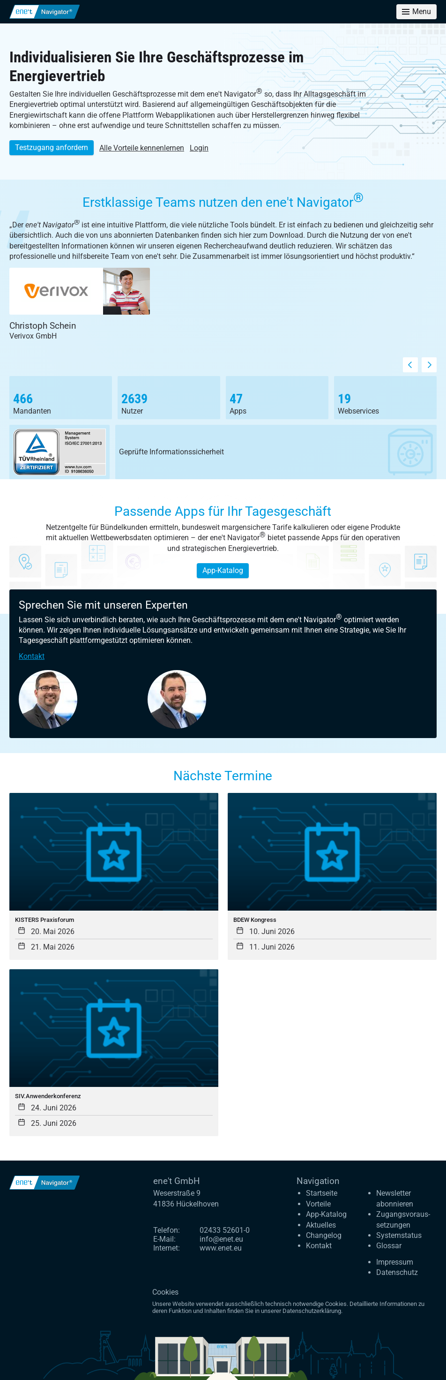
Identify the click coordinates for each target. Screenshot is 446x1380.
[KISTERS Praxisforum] (113, 876)
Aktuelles (321, 1225)
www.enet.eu (221, 1248)
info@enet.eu (221, 1239)
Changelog (324, 1235)
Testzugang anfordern (51, 147)
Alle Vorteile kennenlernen (141, 147)
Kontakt (32, 656)
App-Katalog (222, 570)
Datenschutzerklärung (311, 1310)
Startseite (321, 1193)
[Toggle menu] (416, 11)
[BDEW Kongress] (332, 876)
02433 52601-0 (225, 1230)
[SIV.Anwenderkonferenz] (113, 1052)
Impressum (394, 1262)
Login (199, 147)
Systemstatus (399, 1235)
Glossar (388, 1245)
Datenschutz (397, 1272)
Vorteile (318, 1203)
